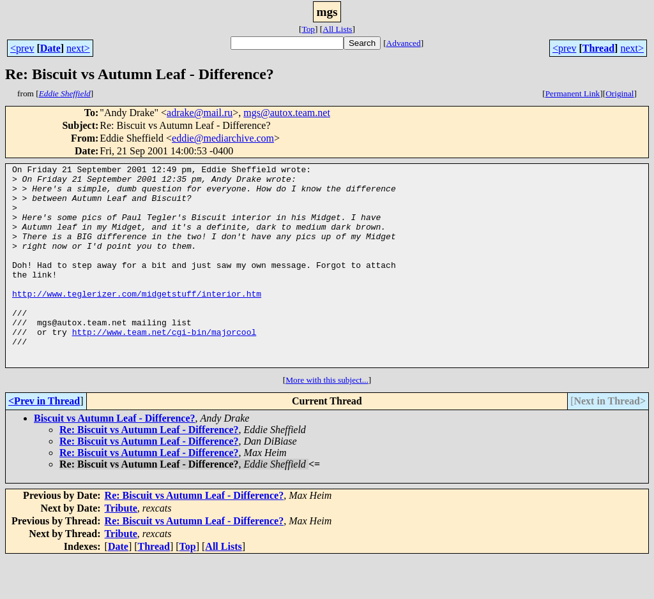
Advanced (403, 43)
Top (308, 29)
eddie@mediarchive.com (223, 138)
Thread (598, 48)
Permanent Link (572, 93)
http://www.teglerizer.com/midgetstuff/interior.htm (136, 320)
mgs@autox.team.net (286, 112)
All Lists (337, 29)
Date (50, 48)
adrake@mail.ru (199, 112)
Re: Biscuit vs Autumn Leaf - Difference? (149, 469)
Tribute (121, 548)
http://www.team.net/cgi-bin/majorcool (164, 366)
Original (619, 93)
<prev (22, 48)
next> (78, 48)
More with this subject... (327, 420)
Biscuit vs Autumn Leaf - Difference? (114, 458)
